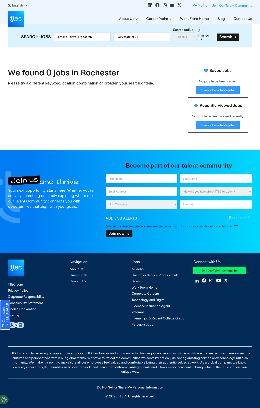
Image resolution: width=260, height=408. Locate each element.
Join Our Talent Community (232, 5)
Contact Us (242, 18)
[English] (17, 5)
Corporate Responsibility (26, 296)
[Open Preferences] (4, 399)
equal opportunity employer (64, 353)
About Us (126, 18)
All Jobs (138, 269)
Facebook (157, 5)
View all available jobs (218, 90)
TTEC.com (15, 284)
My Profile (199, 5)
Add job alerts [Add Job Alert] (121, 218)
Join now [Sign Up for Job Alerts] (117, 233)
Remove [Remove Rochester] (249, 218)
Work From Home (194, 18)
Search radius (183, 30)
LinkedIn (150, 5)
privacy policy (178, 226)
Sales (136, 281)
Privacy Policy (18, 290)
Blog (221, 18)
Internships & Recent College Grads (158, 318)
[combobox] (142, 36)
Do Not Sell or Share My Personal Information (130, 387)
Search (225, 36)
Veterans (138, 312)
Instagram (164, 5)
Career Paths (157, 18)
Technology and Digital (148, 300)
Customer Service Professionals (155, 275)
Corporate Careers (145, 293)
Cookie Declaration (22, 309)
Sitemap (14, 315)
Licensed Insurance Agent (151, 306)
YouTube (172, 5)
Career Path (78, 275)
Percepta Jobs (142, 324)
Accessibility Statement (25, 303)
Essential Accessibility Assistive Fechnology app (16, 325)
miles (205, 35)
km (203, 39)
